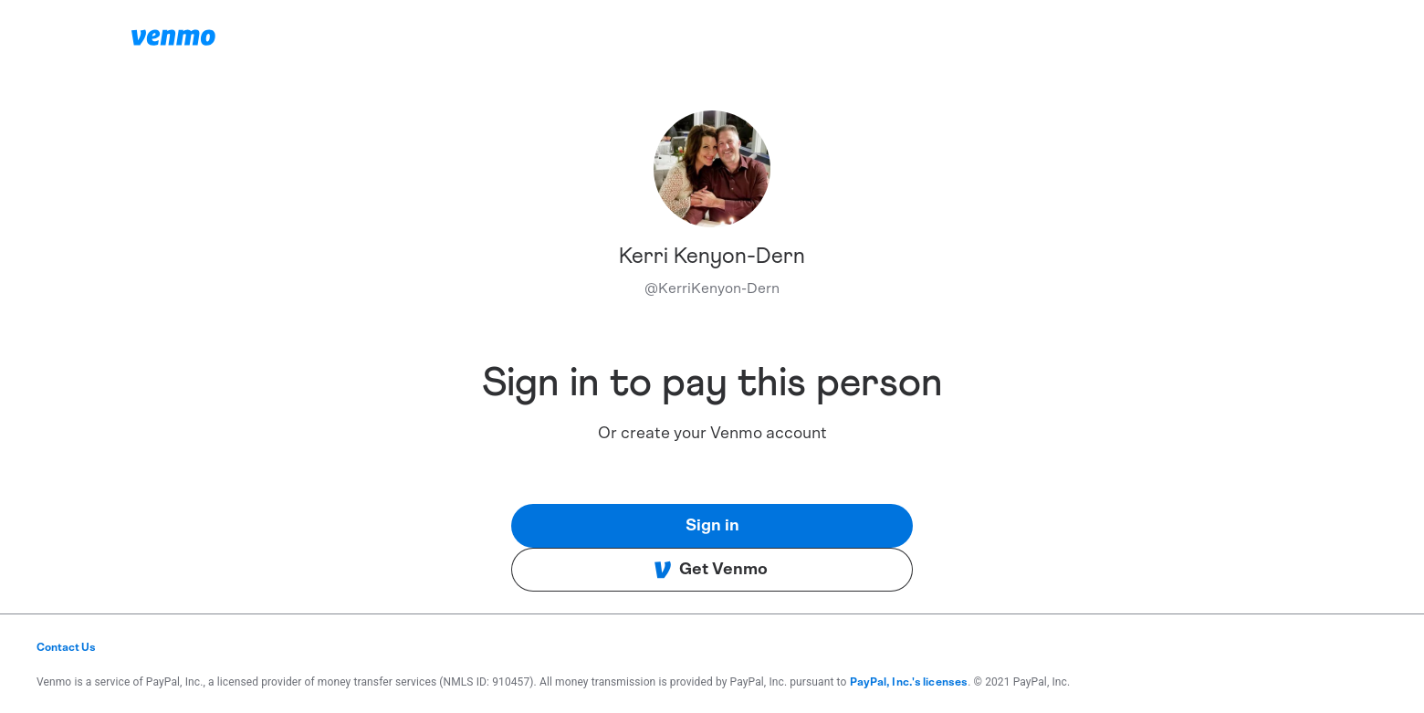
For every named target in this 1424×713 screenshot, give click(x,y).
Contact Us (66, 647)
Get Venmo (711, 570)
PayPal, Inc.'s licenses (909, 681)
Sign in (712, 526)
